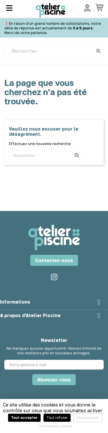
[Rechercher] (54, 51)
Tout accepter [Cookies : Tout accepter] (24, 417)
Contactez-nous (54, 260)
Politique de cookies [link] (55, 426)
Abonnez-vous (54, 380)
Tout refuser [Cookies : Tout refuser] (57, 417)
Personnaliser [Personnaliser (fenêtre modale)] (88, 417)
